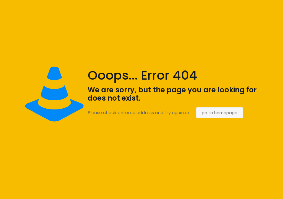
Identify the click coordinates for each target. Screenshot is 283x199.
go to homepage (219, 113)
